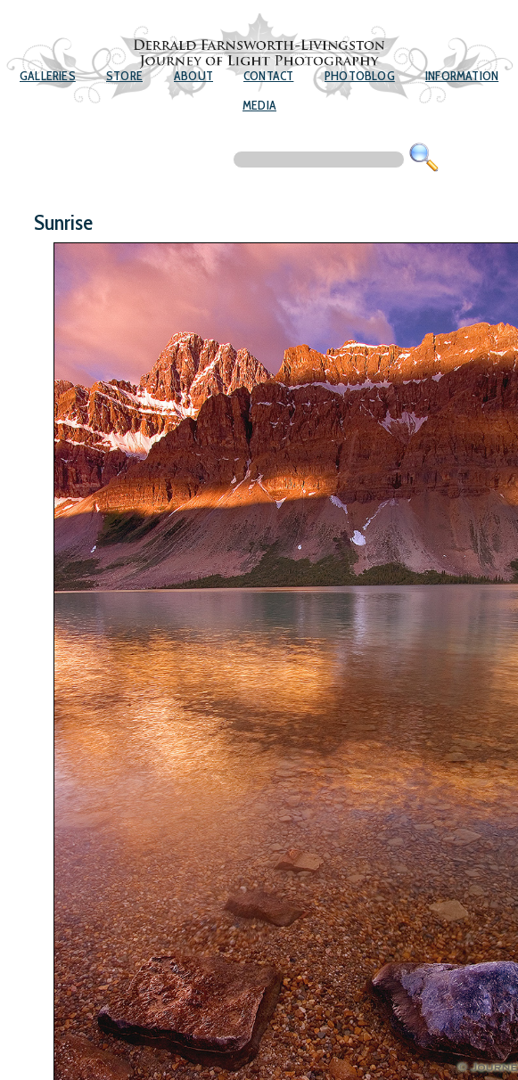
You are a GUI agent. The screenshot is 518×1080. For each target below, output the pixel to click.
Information (461, 76)
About (193, 76)
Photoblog (360, 76)
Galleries (48, 76)
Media (259, 105)
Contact (268, 76)
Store (124, 76)
